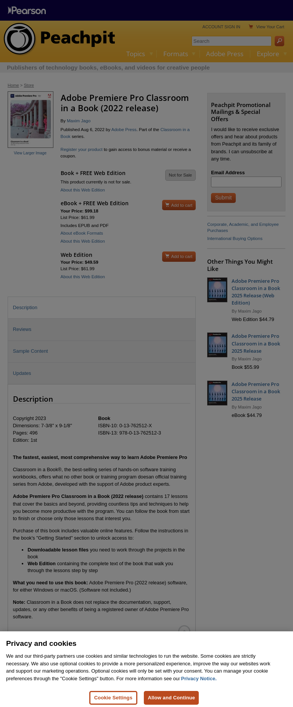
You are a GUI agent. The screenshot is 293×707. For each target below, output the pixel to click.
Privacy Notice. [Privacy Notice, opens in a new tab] (199, 683)
